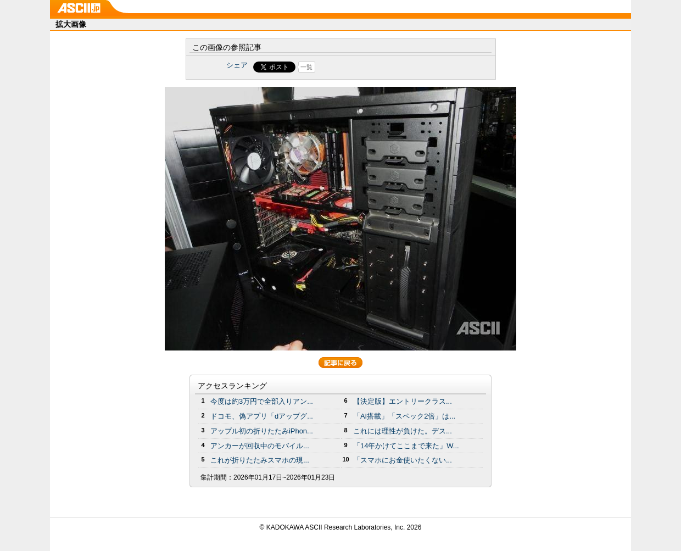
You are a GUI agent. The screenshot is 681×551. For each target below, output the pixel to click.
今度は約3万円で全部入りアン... (261, 401)
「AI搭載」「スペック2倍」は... (404, 416)
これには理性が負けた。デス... (402, 431)
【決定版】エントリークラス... (402, 401)
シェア (237, 65)
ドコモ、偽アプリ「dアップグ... (261, 416)
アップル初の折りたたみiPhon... (261, 431)
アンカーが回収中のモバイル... (259, 446)
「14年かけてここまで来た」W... (406, 446)
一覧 (306, 67)
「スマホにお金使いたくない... (402, 460)
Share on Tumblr (381, 67)
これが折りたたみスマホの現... (259, 460)
